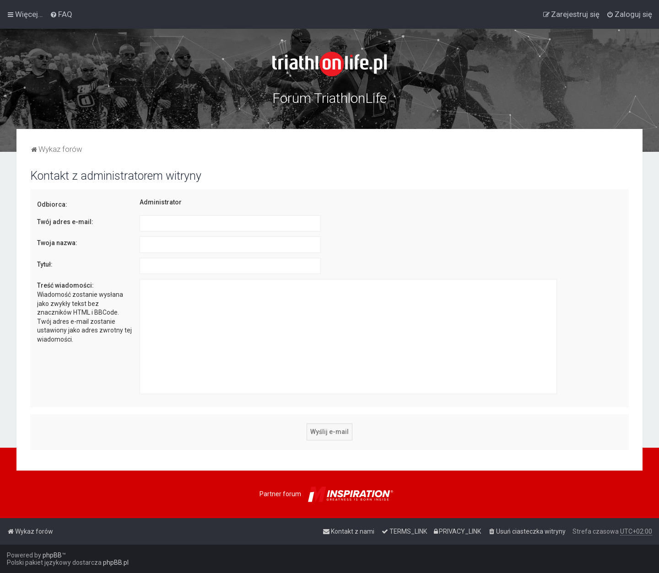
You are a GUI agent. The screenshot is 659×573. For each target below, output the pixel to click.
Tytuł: (45, 264)
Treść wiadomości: (65, 285)
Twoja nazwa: (57, 242)
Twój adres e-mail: (65, 221)
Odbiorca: (52, 204)
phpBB (52, 555)
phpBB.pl (116, 562)
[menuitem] (61, 14)
